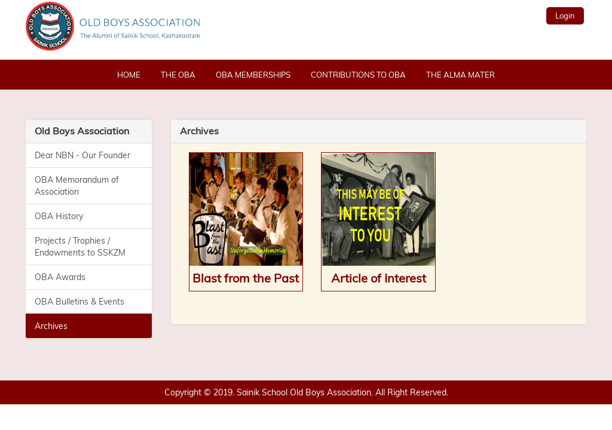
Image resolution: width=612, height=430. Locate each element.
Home (128, 74)
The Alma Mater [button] (460, 74)
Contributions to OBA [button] (358, 74)
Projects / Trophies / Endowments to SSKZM (80, 246)
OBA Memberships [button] (253, 74)
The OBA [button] (178, 74)
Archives (51, 326)
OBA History (59, 216)
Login (565, 15)
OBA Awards (60, 277)
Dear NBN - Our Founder (82, 155)
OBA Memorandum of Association (77, 185)
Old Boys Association (82, 131)
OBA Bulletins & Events (79, 301)
